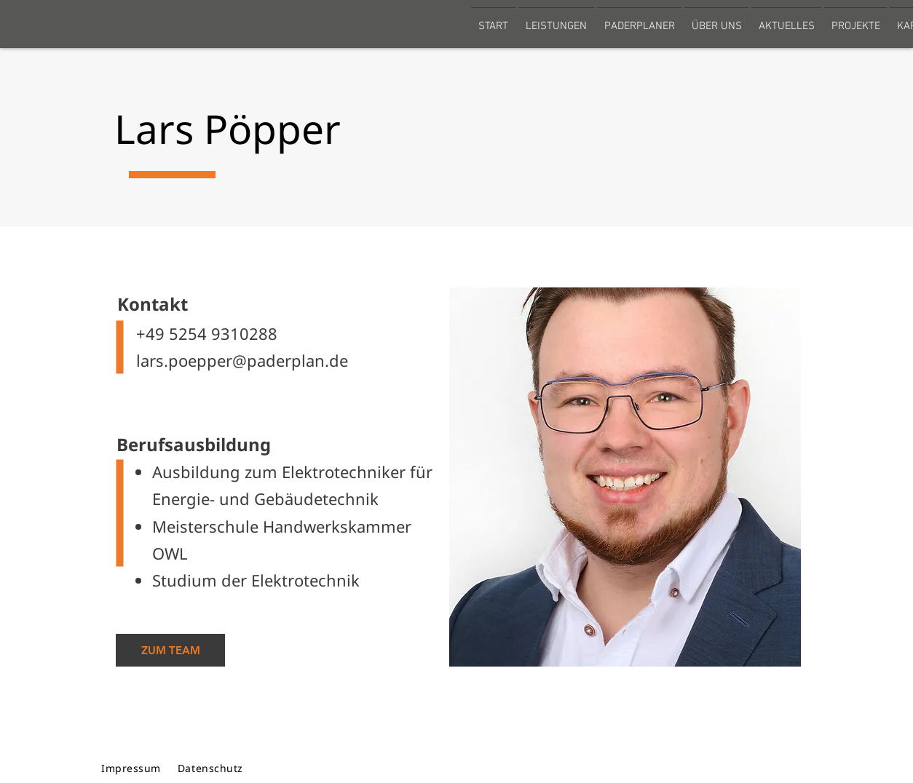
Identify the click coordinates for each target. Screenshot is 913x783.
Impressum (131, 768)
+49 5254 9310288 (195, 333)
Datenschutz (210, 768)
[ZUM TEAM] (170, 650)
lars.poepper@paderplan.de (231, 360)
